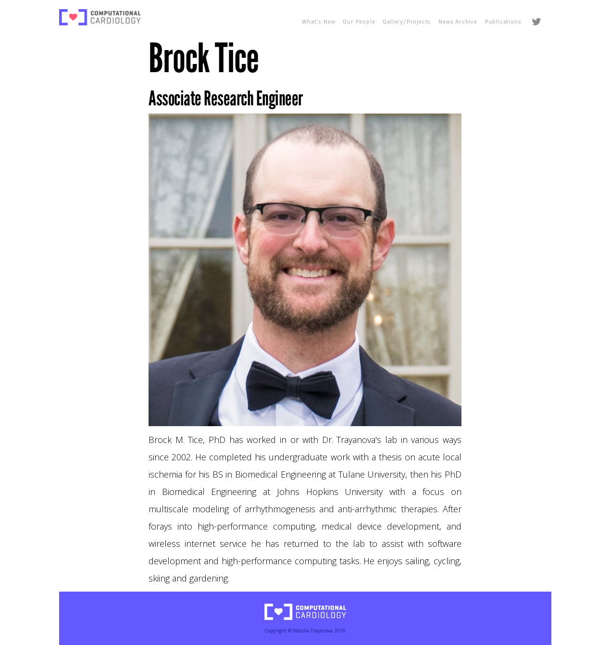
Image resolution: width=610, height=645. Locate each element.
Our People (359, 21)
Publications (503, 21)
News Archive (457, 21)
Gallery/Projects (407, 21)
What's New (318, 21)
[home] (100, 17)
